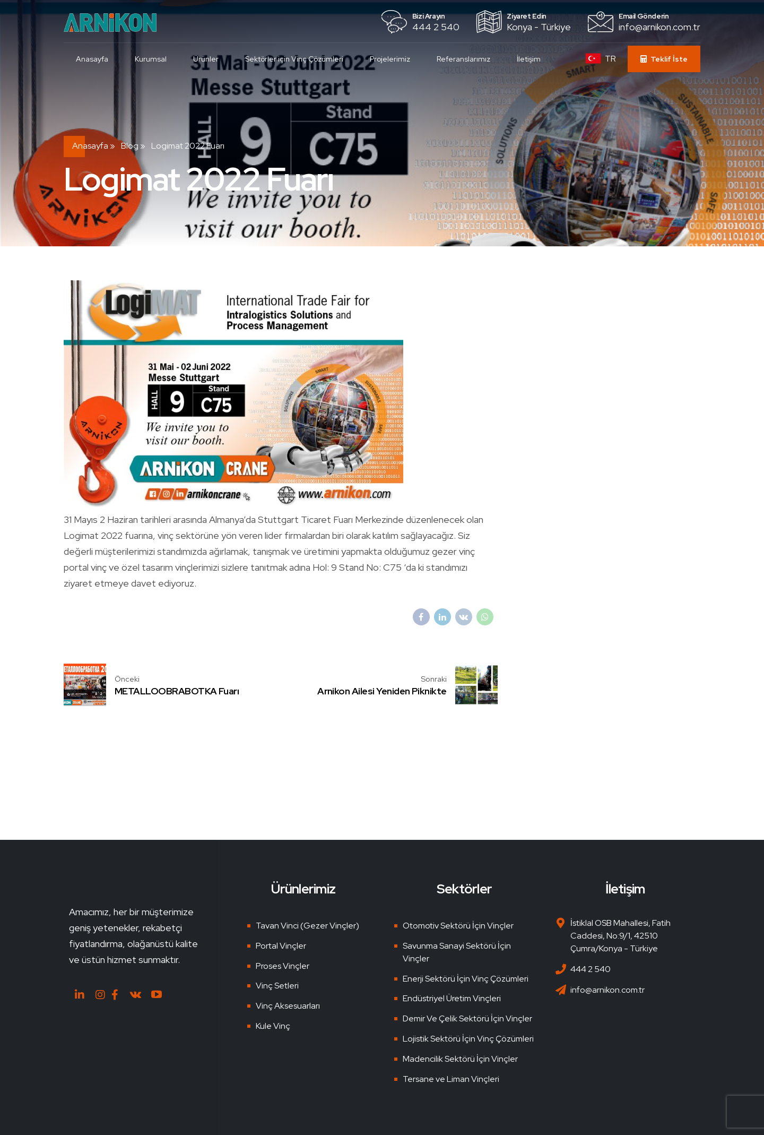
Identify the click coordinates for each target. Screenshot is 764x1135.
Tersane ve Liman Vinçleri (451, 1079)
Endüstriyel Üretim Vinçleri (452, 998)
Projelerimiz (391, 59)
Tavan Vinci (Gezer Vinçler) (307, 925)
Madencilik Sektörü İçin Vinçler (460, 1058)
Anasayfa (93, 59)
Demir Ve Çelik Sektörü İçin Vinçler (467, 1018)
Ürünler (207, 59)
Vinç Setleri (277, 985)
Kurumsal (152, 59)
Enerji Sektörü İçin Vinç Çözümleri (465, 978)
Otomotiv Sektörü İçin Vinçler (458, 925)
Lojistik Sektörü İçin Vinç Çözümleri (468, 1038)
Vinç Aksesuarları (288, 1005)
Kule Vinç (273, 1025)
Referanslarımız (464, 59)
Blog (129, 145)
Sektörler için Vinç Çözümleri (295, 59)
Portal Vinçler (281, 945)
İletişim (530, 59)
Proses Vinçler (282, 965)
